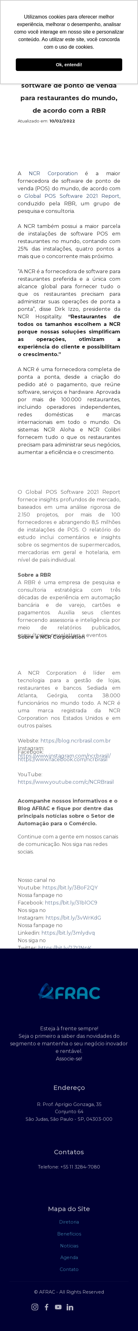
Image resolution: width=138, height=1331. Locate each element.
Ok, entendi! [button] (69, 64)
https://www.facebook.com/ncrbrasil (63, 764)
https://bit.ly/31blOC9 (71, 920)
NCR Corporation (53, 173)
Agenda (69, 1259)
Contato (69, 1271)
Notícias (69, 1247)
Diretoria (69, 1223)
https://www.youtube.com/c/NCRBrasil (66, 787)
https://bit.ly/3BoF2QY (70, 904)
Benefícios (69, 1235)
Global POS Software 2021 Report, (72, 196)
